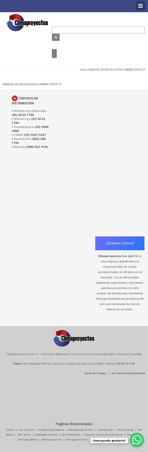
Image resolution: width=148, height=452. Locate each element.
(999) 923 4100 (37, 147)
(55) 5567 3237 (35, 135)
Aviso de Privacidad (129, 354)
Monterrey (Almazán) (30, 111)
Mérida (19, 147)
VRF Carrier (24, 434)
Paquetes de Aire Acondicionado (103, 434)
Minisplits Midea (27, 439)
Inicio (83, 69)
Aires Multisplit (71, 434)
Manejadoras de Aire (81, 429)
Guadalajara (23, 127)
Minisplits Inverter (77, 439)
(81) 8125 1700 (23, 115)
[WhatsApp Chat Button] (137, 439)
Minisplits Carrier (52, 439)
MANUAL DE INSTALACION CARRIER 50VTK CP (32, 84)
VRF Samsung (125, 429)
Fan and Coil (26, 429)
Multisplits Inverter (46, 434)
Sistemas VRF (105, 429)
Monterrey (21, 119)
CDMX (18, 135)
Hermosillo (22, 139)
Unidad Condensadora (51, 429)
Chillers (10, 429)
